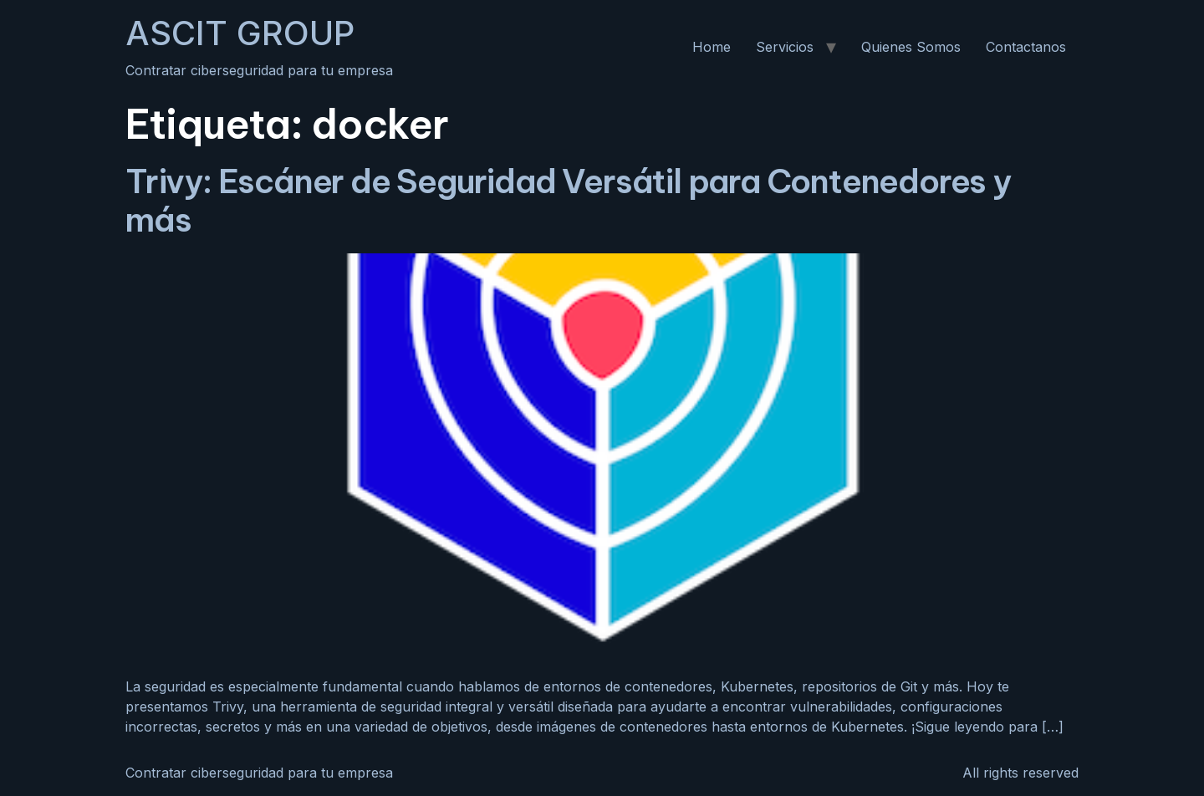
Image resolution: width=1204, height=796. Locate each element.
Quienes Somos (911, 46)
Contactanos (1026, 46)
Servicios (785, 46)
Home (711, 46)
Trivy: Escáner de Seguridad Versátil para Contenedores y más (568, 201)
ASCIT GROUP (240, 33)
